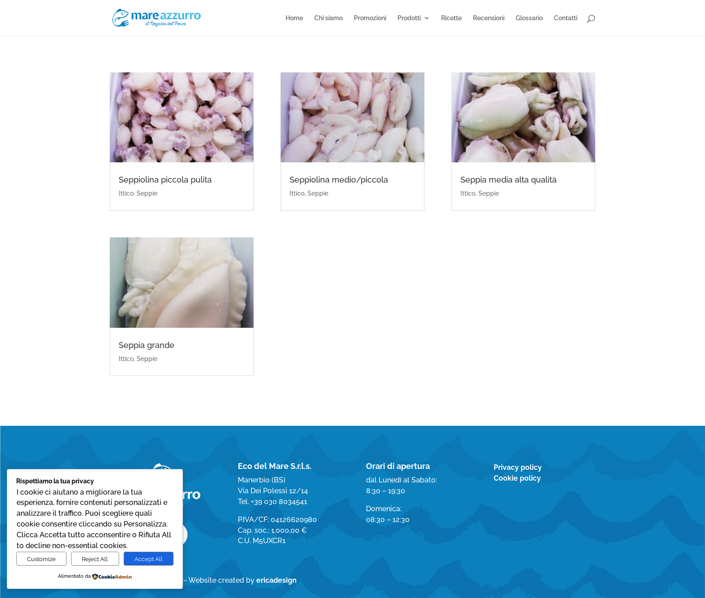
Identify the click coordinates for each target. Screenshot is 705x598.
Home (294, 18)
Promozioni (370, 18)
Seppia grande (146, 345)
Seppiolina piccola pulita (165, 179)
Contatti (565, 18)
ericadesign (276, 580)
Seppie (147, 193)
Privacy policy (518, 467)
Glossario (529, 18)
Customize (41, 558)
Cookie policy (517, 478)
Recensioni (488, 18)
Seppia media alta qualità (508, 179)
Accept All (148, 558)
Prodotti (409, 18)
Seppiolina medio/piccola (339, 179)
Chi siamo (328, 18)
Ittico (126, 193)
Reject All (95, 558)
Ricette (451, 18)
